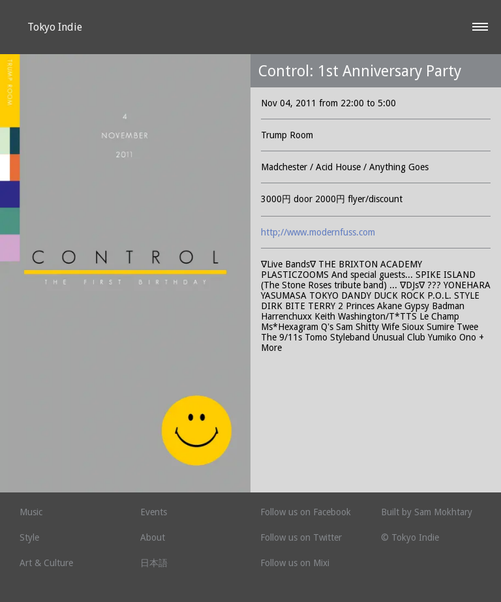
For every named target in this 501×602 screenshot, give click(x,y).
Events (153, 512)
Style (29, 537)
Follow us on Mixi (294, 563)
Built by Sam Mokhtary (426, 512)
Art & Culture (46, 563)
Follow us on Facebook (305, 512)
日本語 (154, 563)
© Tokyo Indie (410, 537)
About (152, 537)
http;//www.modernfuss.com (318, 232)
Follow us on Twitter (301, 537)
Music (31, 512)
